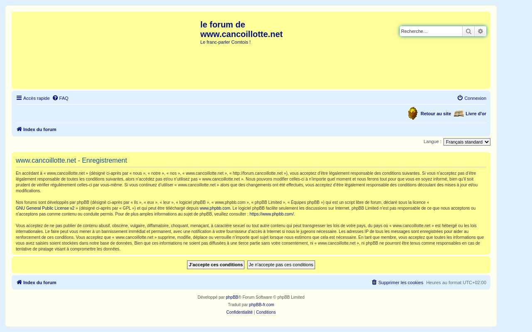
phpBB (232, 297)
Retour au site (436, 113)
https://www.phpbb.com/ (272, 214)
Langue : (432, 141)
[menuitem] (60, 98)
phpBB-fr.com (261, 304)
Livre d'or (476, 113)
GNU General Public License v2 (45, 208)
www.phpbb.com (215, 208)
